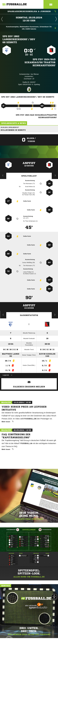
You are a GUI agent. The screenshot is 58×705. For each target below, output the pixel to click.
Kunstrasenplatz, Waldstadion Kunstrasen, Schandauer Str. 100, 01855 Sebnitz (31, 28)
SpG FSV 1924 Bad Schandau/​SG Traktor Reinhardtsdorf (40, 62)
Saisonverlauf (55, 314)
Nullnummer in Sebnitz (13, 130)
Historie (3, 314)
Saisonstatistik (29, 315)
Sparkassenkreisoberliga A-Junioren (32, 12)
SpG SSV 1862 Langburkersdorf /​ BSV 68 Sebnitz (19, 39)
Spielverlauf (29, 176)
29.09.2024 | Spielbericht (10, 127)
